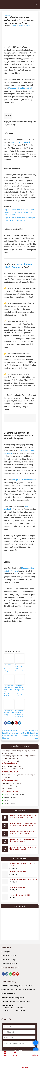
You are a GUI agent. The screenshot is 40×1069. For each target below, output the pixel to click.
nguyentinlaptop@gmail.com (16, 998)
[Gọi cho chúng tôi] (10, 974)
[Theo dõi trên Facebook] (3, 974)
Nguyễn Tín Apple (24, 25)
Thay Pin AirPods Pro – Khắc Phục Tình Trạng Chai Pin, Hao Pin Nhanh (22, 832)
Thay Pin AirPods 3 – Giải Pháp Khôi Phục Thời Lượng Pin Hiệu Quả (23, 848)
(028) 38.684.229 (29, 990)
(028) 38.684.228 (16, 990)
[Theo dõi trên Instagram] (6, 974)
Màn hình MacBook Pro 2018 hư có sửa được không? (19, 668)
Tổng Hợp (7, 15)
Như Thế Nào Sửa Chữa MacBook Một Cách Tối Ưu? (19, 714)
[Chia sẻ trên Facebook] (5, 723)
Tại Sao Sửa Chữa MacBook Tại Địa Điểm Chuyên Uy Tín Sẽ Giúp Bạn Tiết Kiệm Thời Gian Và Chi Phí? (19, 212)
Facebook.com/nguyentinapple (19, 1001)
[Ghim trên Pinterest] (16, 723)
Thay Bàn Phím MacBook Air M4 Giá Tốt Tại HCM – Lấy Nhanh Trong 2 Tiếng (22, 816)
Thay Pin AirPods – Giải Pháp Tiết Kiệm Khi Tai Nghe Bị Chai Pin (22, 840)
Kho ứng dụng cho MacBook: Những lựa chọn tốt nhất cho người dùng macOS (20, 691)
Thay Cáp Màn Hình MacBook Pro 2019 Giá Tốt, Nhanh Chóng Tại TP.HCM (8, 691)
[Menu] (36, 4)
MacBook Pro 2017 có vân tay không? (9, 713)
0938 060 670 (12, 994)
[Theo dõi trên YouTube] (17, 974)
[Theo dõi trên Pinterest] (14, 974)
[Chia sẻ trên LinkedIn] (19, 723)
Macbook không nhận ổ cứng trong (21, 88)
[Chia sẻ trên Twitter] (9, 723)
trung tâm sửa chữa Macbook (24, 480)
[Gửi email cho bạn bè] (12, 723)
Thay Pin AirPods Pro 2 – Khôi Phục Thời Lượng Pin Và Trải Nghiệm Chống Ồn (22, 824)
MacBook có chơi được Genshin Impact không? (8, 668)
